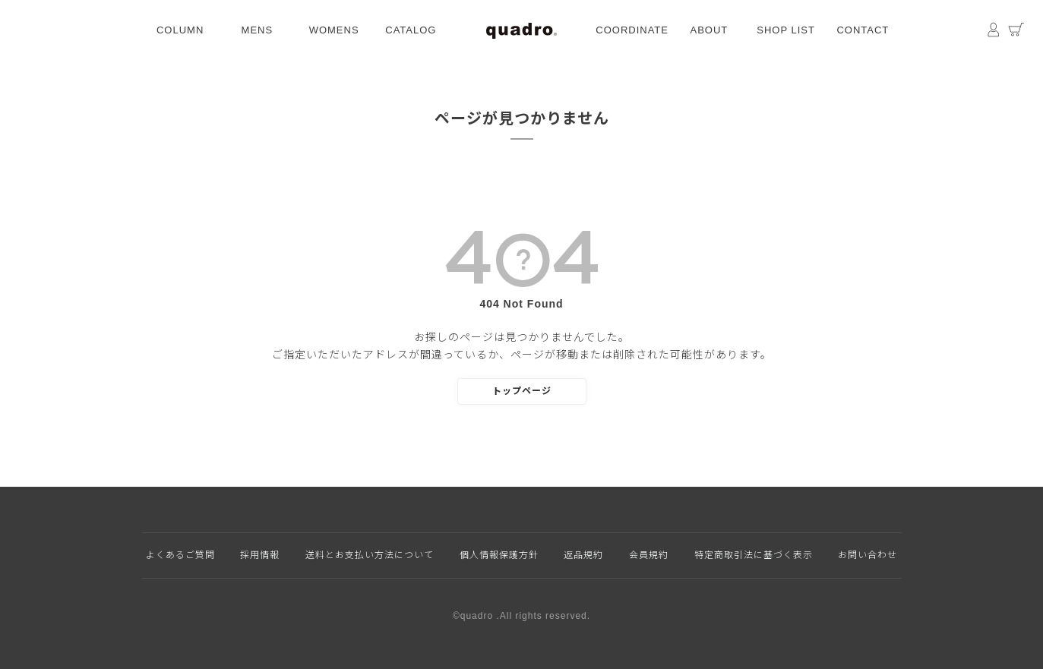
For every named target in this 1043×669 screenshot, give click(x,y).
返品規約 (583, 555)
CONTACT (862, 30)
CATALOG (410, 30)
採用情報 (260, 555)
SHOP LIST (786, 30)
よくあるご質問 (180, 555)
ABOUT (709, 30)
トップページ (522, 391)
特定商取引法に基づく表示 (753, 555)
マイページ (993, 30)
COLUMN (180, 30)
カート (1016, 30)
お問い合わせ (867, 555)
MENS (257, 30)
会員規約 (648, 555)
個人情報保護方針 (499, 555)
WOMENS (334, 30)
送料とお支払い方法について (369, 555)
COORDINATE (632, 30)
